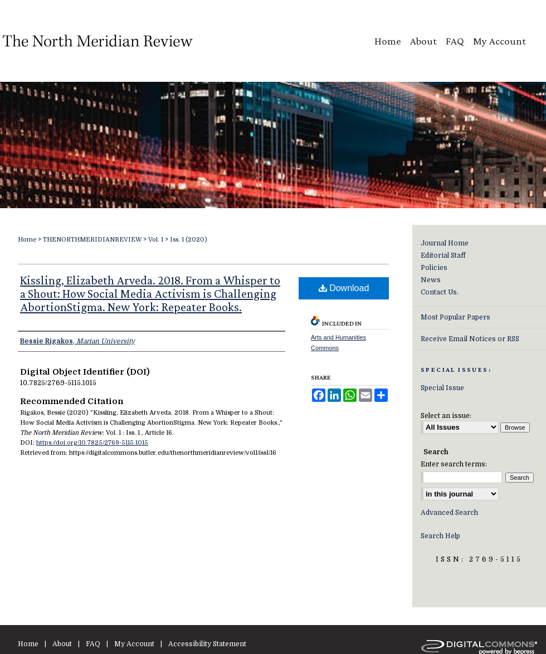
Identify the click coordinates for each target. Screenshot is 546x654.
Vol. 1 (155, 239)
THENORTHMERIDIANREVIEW (92, 239)
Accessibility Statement (207, 644)
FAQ (93, 644)
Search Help (440, 536)
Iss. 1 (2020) (188, 239)
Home (27, 239)
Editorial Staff (443, 255)
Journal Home (445, 243)
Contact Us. (440, 292)
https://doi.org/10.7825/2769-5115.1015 (92, 442)
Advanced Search (449, 513)
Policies (434, 268)
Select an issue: (446, 416)
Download (344, 288)
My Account (134, 644)
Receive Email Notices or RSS (470, 339)
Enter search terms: (454, 464)
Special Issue (442, 388)
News (431, 280)
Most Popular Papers (455, 317)
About (62, 644)
